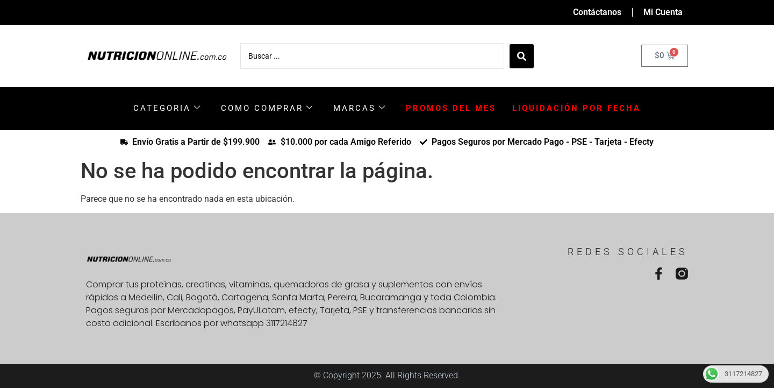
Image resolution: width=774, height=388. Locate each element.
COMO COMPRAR (267, 108)
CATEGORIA (167, 108)
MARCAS (359, 108)
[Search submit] (522, 56)
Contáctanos (597, 12)
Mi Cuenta (663, 12)
